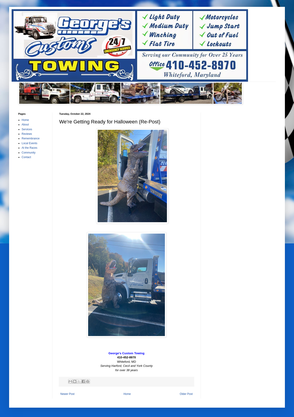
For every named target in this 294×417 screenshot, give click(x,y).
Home (127, 394)
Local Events (29, 143)
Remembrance (31, 138)
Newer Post (67, 394)
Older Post (186, 394)
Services (27, 129)
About (25, 124)
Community (29, 152)
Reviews (27, 134)
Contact (26, 157)
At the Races (29, 147)
